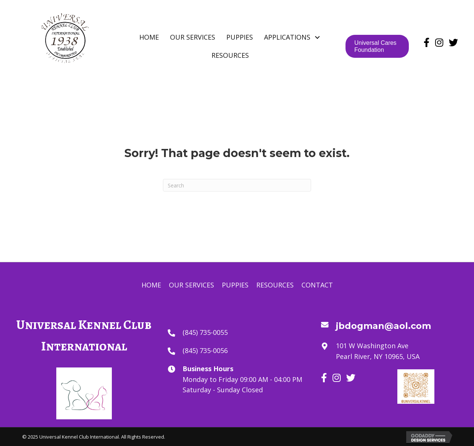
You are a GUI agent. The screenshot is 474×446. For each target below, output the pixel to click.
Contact (317, 284)
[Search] (237, 185)
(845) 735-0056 (205, 350)
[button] (317, 37)
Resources (275, 284)
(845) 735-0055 (205, 332)
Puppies (235, 284)
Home (151, 284)
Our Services (191, 284)
